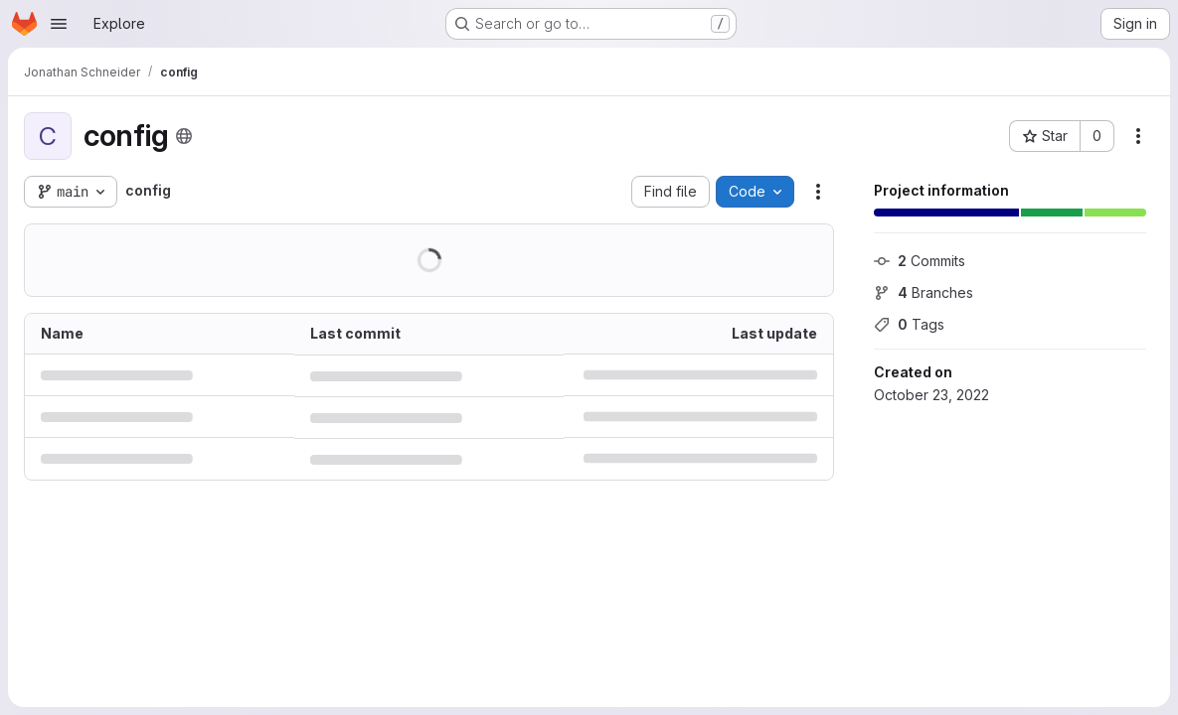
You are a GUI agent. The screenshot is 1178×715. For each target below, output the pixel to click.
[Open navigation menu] (59, 24)
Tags (909, 324)
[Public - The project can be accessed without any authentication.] (184, 136)
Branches (923, 292)
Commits (919, 260)
